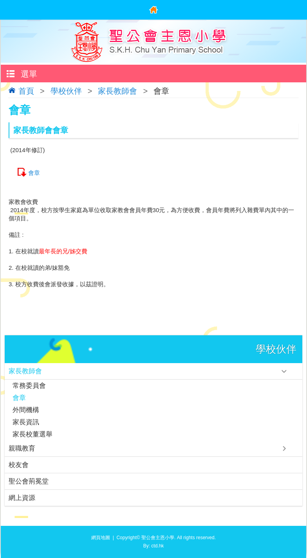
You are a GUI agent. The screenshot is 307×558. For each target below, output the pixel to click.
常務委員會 (29, 385)
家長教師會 (117, 91)
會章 (34, 172)
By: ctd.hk (153, 546)
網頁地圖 (100, 537)
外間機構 (26, 410)
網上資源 (22, 498)
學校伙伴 (66, 91)
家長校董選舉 (32, 434)
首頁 (26, 91)
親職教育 (22, 448)
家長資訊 (26, 422)
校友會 (19, 465)
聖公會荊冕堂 (29, 481)
